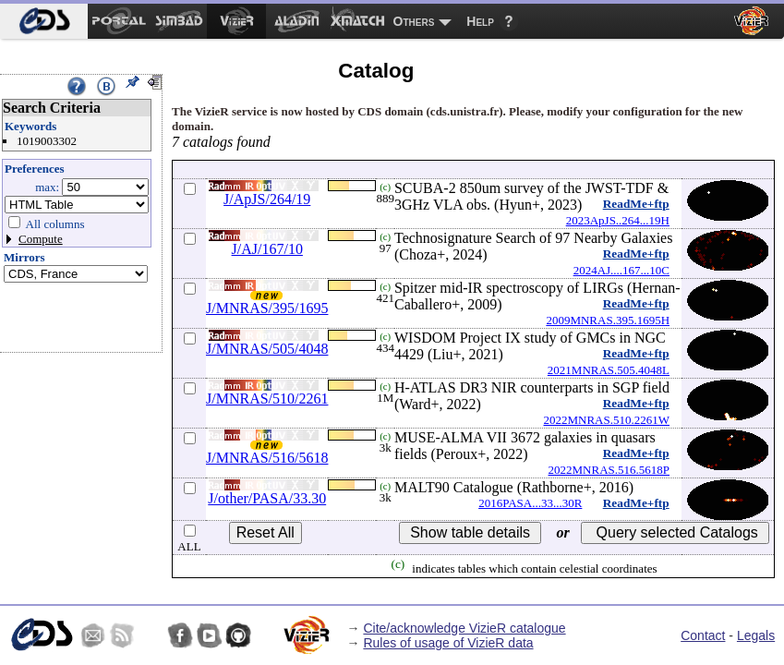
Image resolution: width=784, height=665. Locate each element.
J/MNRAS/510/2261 (267, 398)
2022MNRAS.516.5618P (609, 470)
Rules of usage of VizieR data (448, 642)
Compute (40, 239)
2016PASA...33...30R (530, 503)
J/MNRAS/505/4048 (267, 349)
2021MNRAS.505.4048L (608, 370)
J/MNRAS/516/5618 (267, 458)
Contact (703, 635)
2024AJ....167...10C (621, 270)
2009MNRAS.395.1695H (607, 320)
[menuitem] (44, 21)
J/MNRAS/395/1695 (267, 308)
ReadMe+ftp (636, 204)
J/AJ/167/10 (267, 249)
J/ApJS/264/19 (266, 199)
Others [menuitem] (414, 21)
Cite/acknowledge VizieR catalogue (464, 628)
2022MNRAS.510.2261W (607, 420)
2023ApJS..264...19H (617, 220)
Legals (756, 635)
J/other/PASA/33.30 (267, 498)
